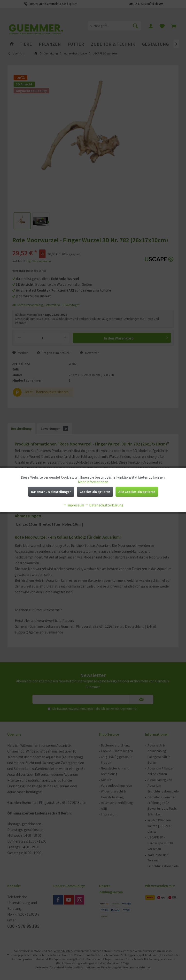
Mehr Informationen (93, 482)
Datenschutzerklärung (104, 505)
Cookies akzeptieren (95, 492)
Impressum (73, 505)
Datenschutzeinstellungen (51, 492)
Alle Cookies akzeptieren (136, 492)
